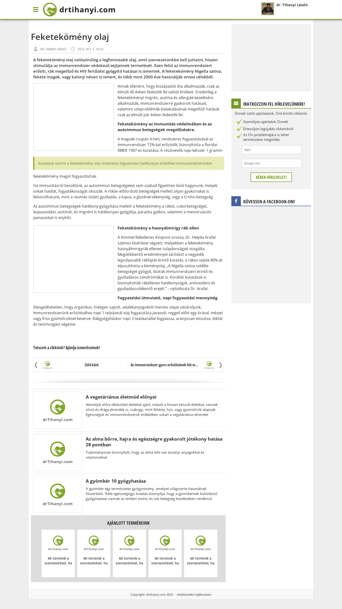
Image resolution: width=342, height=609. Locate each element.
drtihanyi (79, 9)
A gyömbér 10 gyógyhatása (116, 481)
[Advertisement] (74, 117)
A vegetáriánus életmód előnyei (121, 397)
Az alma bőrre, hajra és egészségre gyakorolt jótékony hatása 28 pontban (154, 441)
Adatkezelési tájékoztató (194, 594)
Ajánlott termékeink (128, 523)
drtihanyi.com (156, 594)
